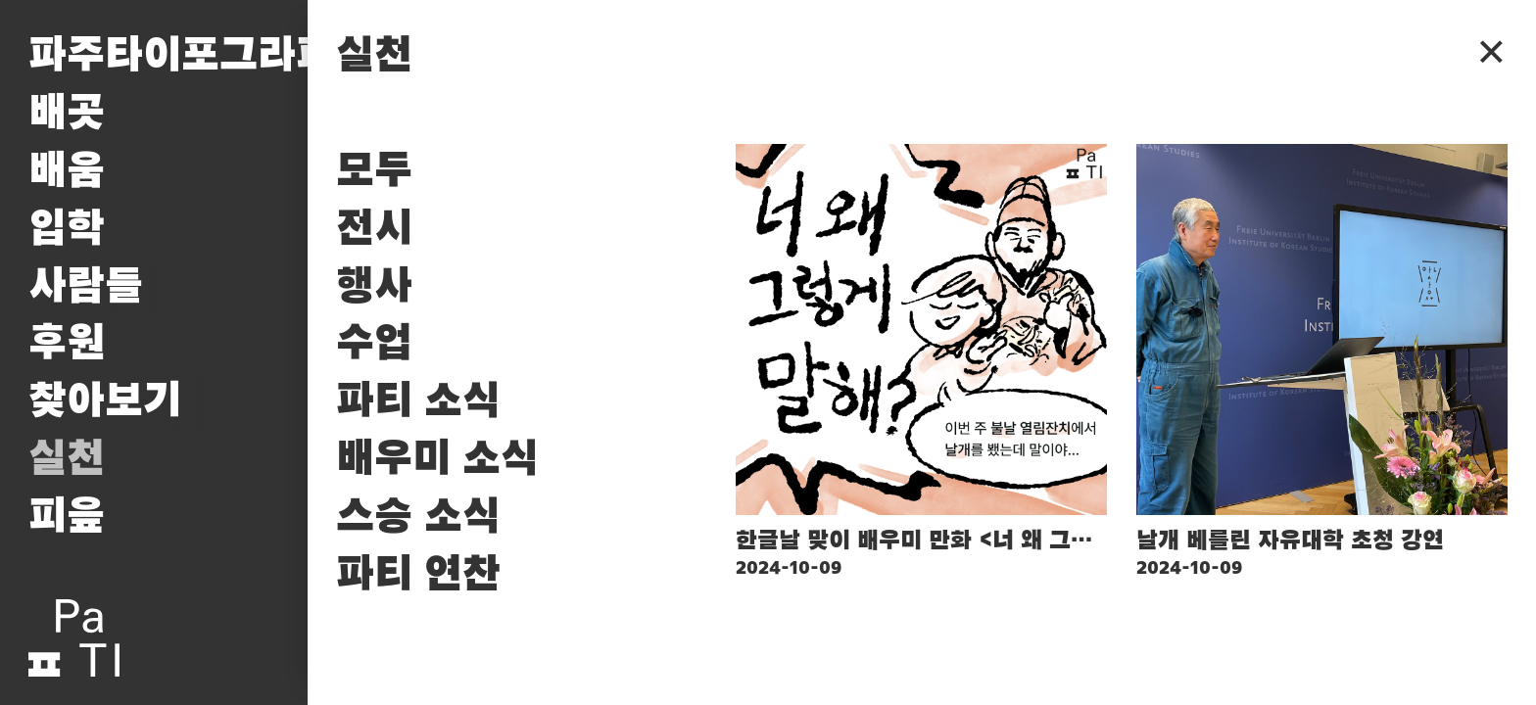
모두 (374, 172)
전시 (374, 230)
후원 (66, 344)
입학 (66, 230)
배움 (66, 172)
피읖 (66, 517)
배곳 (66, 114)
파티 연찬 (418, 575)
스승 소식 (418, 517)
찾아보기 (104, 402)
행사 (374, 287)
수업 (374, 344)
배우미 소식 (437, 460)
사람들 (85, 287)
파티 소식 (418, 402)
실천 (66, 460)
